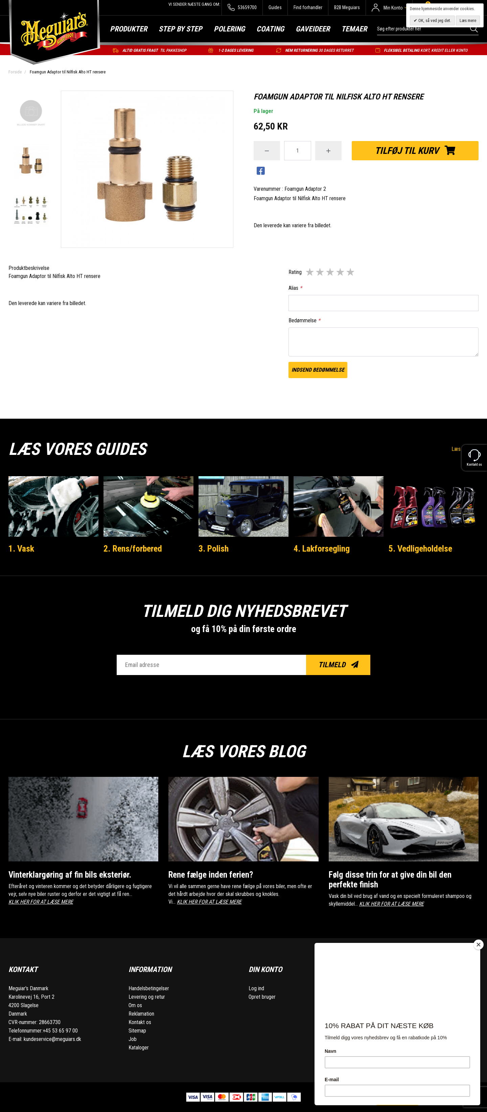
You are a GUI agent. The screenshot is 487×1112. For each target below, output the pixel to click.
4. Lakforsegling (322, 548)
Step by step (180, 29)
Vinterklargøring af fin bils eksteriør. (69, 875)
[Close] (478, 945)
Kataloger (139, 1047)
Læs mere (468, 20)
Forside (15, 71)
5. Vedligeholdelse (420, 548)
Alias (295, 288)
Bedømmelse (304, 320)
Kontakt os (140, 1022)
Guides (275, 7)
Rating (295, 272)
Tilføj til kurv (415, 150)
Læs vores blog (243, 751)
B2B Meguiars (347, 7)
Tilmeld (338, 665)
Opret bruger (262, 997)
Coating (270, 29)
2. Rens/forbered (132, 548)
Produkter (128, 29)
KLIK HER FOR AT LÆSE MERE (40, 902)
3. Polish (214, 548)
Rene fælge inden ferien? (210, 875)
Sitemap (137, 1030)
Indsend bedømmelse (318, 370)
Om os (135, 1005)
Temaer (354, 29)
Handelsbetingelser (149, 988)
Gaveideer (313, 29)
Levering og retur (147, 997)
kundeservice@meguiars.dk (52, 1039)
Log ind (256, 988)
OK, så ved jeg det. (434, 20)
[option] (30, 113)
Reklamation (141, 1014)
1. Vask (21, 548)
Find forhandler (308, 7)
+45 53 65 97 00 (60, 1030)
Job (133, 1039)
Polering (229, 29)
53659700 (242, 7)
